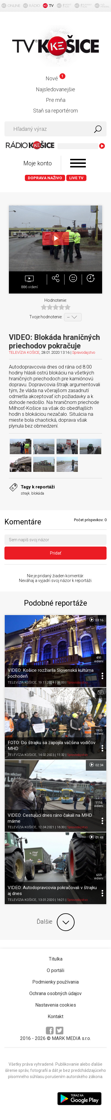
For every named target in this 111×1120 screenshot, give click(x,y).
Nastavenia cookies (55, 1005)
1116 (98, 804)
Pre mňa (55, 100)
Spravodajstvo (83, 352)
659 (98, 876)
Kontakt (55, 1016)
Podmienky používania (55, 982)
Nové (55, 78)
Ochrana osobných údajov (55, 993)
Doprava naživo (45, 178)
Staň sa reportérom (55, 110)
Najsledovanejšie (55, 89)
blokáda (37, 493)
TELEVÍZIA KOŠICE (24, 352)
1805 (98, 732)
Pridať (55, 553)
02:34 (96, 764)
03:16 (96, 619)
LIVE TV (76, 178)
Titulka (55, 959)
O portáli (55, 970)
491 (98, 659)
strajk (25, 493)
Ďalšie (56, 922)
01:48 (96, 837)
